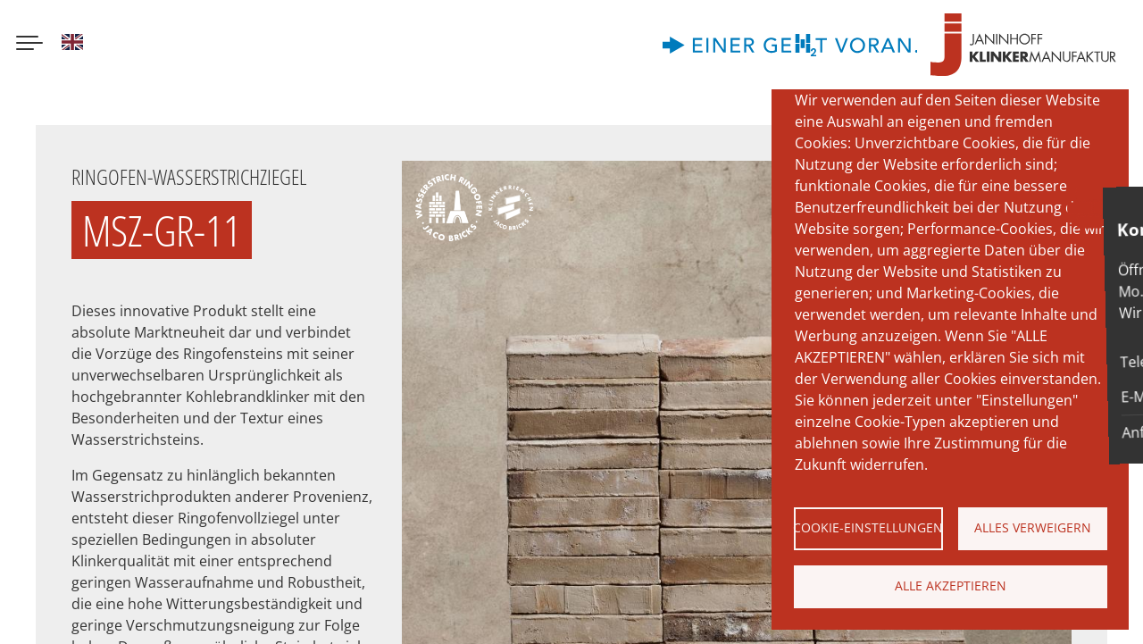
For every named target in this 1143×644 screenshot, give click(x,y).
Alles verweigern (1032, 527)
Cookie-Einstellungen (868, 527)
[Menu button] (29, 44)
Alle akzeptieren (950, 585)
